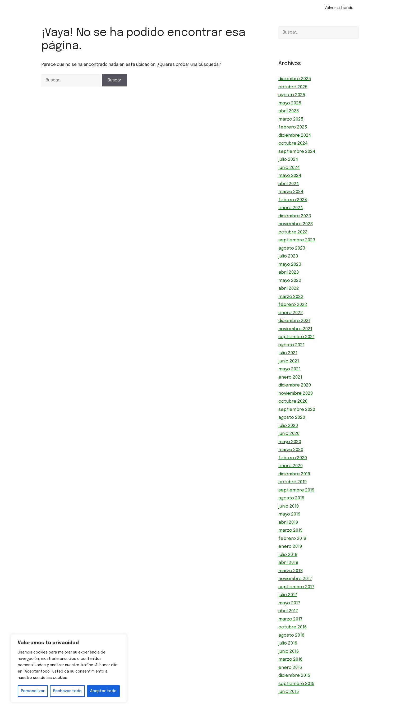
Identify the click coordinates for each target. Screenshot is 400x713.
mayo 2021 (289, 369)
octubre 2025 (292, 87)
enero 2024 (290, 208)
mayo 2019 (289, 514)
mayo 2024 (289, 175)
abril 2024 (288, 184)
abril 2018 (288, 562)
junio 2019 (288, 506)
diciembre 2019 (294, 474)
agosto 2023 (291, 248)
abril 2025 (288, 111)
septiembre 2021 (296, 337)
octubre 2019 (292, 482)
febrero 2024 (292, 200)
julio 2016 (287, 643)
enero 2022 (290, 313)
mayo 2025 (289, 103)
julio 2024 (288, 159)
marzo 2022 (291, 297)
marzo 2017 (290, 619)
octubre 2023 (292, 232)
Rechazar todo (67, 691)
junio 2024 (289, 167)
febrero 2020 (292, 458)
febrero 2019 (292, 538)
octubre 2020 (292, 401)
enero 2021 (290, 377)
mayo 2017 (289, 603)
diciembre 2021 (294, 321)
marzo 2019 (290, 530)
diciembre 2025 (294, 79)
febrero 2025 (292, 127)
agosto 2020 (291, 417)
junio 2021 (288, 361)
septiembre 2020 (296, 409)
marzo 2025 (290, 119)
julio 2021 (287, 353)
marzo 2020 (290, 450)
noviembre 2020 (295, 393)
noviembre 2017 (295, 579)
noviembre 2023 (295, 224)
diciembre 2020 (294, 385)
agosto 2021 (291, 345)
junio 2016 (288, 651)
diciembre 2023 (294, 216)
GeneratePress (229, 710)
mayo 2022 (289, 280)
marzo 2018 (290, 571)
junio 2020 (289, 433)
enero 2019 (290, 546)
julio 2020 (288, 426)
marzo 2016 (290, 659)
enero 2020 (290, 466)
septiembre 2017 (296, 587)
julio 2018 (287, 555)
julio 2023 (288, 256)
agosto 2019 (291, 498)
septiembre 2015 (296, 684)
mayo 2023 (289, 264)
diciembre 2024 (294, 135)
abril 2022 (288, 288)
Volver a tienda (338, 8)
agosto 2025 (291, 95)
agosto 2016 (291, 635)
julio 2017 (287, 595)
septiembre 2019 (296, 490)
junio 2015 (288, 691)
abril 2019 (288, 522)
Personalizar (33, 691)
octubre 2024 (293, 143)
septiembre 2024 (296, 151)
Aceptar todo (103, 691)
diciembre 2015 (294, 675)
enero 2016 (290, 667)
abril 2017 (288, 611)
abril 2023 (288, 272)
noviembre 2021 (295, 329)
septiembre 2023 (296, 240)
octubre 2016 (292, 627)
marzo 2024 (291, 192)
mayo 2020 (289, 442)
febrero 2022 (292, 304)
